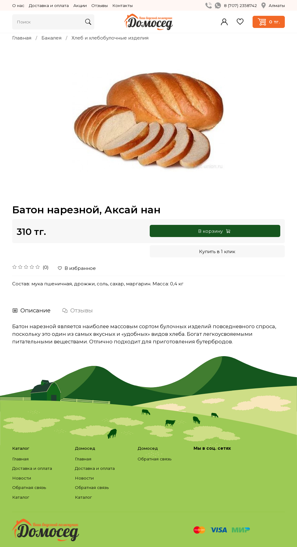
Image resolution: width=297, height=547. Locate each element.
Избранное (240, 22)
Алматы (273, 5)
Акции (80, 5)
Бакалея (51, 38)
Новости (21, 478)
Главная (21, 38)
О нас (18, 5)
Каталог (20, 497)
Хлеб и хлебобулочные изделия (110, 38)
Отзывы (99, 5)
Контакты (122, 5)
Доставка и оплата (49, 5)
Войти (224, 22)
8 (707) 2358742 (240, 5)
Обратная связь (29, 487)
